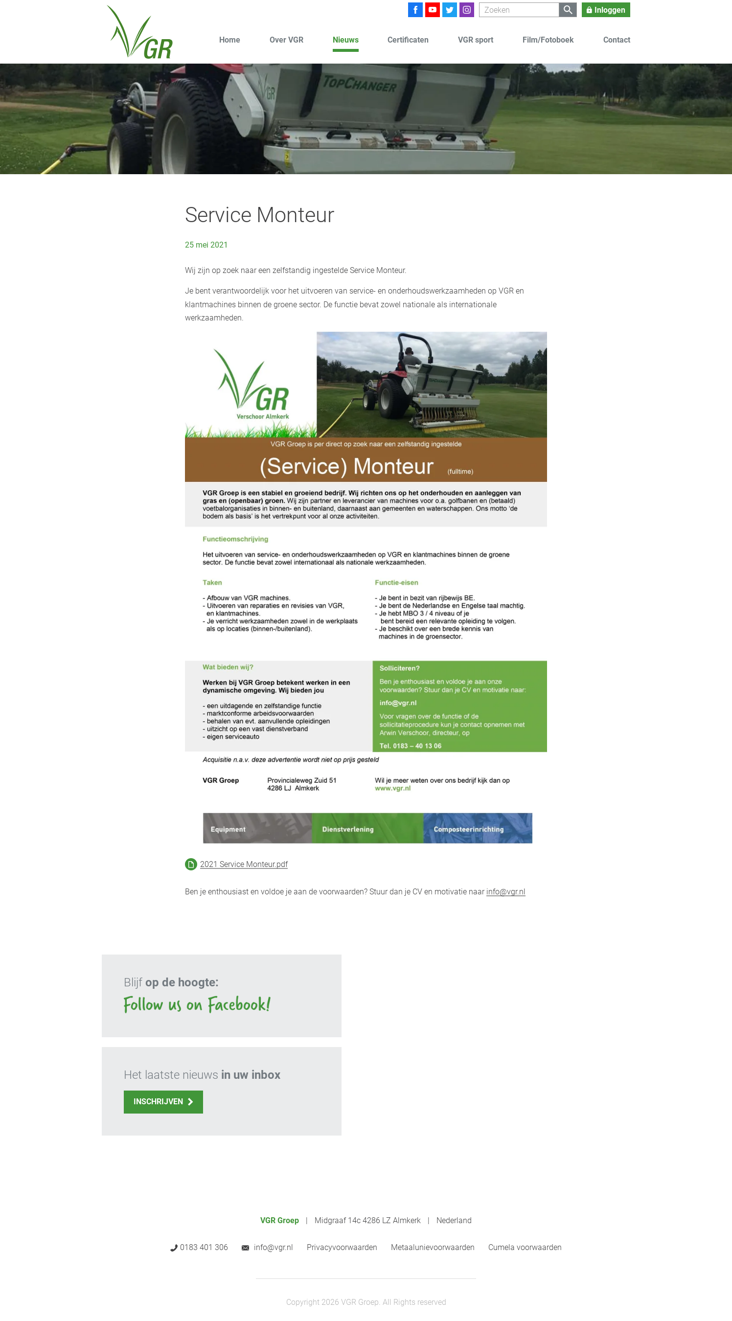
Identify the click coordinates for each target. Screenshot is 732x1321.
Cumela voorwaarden (525, 1247)
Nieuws (346, 40)
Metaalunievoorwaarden (433, 1247)
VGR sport (475, 40)
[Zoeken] (519, 9)
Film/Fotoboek (548, 40)
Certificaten (408, 40)
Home (229, 40)
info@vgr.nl (506, 891)
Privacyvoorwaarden (342, 1247)
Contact (616, 40)
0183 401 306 (204, 1247)
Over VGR (286, 40)
